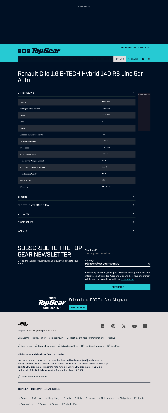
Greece (37, 398)
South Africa (27, 404)
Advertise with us (69, 346)
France (24, 398)
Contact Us (23, 337)
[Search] (133, 59)
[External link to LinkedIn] (145, 326)
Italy (79, 398)
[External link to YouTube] (134, 326)
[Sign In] (143, 59)
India (68, 398)
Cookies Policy (56, 337)
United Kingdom (128, 47)
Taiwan (55, 404)
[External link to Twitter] (123, 326)
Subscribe (118, 287)
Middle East (72, 404)
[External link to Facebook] (102, 326)
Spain (43, 404)
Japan (91, 398)
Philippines (125, 398)
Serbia (141, 398)
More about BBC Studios (32, 376)
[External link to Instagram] (113, 326)
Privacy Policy (39, 337)
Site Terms (26, 346)
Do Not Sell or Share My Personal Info (85, 337)
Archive (111, 337)
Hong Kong (53, 398)
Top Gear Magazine (94, 346)
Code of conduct (46, 346)
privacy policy (127, 279)
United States (144, 47)
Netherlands (107, 398)
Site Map (115, 346)
